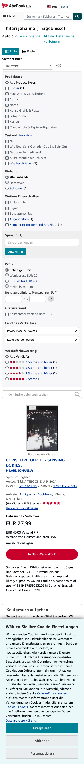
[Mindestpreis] (13, 299)
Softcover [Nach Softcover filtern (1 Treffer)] (16, 188)
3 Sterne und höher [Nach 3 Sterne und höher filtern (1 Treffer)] (33, 368)
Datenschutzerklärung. (21, 720)
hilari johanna (29, 36)
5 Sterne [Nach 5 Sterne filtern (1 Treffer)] (25, 379)
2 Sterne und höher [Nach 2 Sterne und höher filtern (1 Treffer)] (33, 362)
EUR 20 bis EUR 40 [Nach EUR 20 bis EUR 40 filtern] (21, 281)
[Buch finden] (77, 16)
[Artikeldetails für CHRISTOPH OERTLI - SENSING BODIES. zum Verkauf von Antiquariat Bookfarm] (42, 428)
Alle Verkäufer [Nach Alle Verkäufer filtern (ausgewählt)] (20, 356)
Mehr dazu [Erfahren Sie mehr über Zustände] (25, 135)
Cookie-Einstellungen (52, 693)
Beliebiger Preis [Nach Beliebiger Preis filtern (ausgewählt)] (18, 270)
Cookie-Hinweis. (17, 707)
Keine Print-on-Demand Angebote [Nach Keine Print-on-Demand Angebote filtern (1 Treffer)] (33, 224)
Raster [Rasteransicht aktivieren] (29, 51)
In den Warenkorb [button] (42, 554)
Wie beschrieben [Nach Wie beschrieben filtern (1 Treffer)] (21, 163)
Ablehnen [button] (42, 741)
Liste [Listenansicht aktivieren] (11, 51)
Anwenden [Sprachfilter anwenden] (15, 251)
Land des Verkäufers (20, 339)
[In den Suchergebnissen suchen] (42, 394)
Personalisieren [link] (42, 753)
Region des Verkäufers (22, 330)
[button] (77, 394)
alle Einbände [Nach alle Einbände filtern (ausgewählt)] (17, 177)
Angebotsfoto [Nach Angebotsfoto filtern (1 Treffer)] (19, 219)
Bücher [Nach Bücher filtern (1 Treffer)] (14, 88)
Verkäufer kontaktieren (22, 508)
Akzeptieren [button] (42, 728)
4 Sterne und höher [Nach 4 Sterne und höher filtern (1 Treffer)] (33, 373)
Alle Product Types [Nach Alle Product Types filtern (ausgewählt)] (21, 82)
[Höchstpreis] (37, 299)
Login (64, 6)
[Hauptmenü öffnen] (10, 16)
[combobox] (48, 16)
